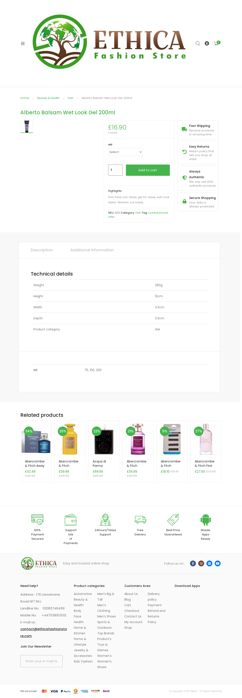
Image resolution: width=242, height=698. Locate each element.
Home (24, 98)
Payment (155, 605)
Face (77, 616)
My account (133, 622)
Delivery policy (154, 597)
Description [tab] (42, 250)
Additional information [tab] (92, 250)
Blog (127, 599)
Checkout (131, 611)
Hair (70, 98)
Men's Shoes (106, 616)
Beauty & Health (48, 98)
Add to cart (147, 170)
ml (110, 144)
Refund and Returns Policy (156, 616)
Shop (128, 627)
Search (198, 43)
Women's (104, 656)
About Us (131, 594)
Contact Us (132, 616)
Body (77, 611)
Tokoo (193, 691)
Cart (127, 605)
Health (79, 622)
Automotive (83, 594)
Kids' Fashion (83, 661)
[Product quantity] (115, 170)
